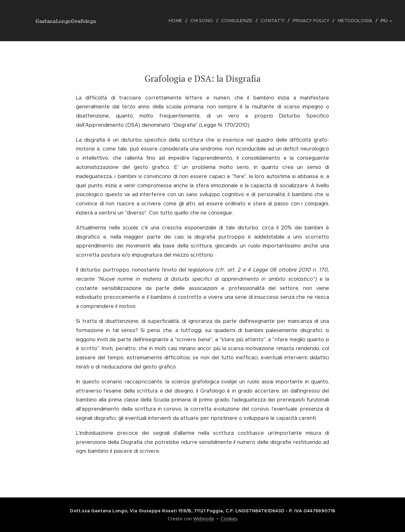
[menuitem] (122, 21)
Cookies (229, 519)
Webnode (203, 519)
